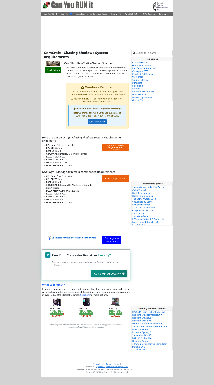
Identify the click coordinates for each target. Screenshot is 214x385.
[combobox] (153, 53)
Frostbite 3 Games (141, 225)
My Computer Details (98, 14)
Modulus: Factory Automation (147, 323)
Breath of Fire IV (140, 329)
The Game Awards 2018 (144, 198)
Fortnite (136, 88)
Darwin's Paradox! (141, 341)
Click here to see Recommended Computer (115, 147)
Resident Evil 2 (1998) (142, 317)
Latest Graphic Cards (115, 178)
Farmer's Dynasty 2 (141, 332)
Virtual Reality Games (142, 201)
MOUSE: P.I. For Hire (142, 338)
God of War (138, 100)
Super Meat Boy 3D (141, 335)
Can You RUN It (50, 14)
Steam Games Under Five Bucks (148, 187)
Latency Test (164, 14)
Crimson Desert (140, 62)
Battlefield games (141, 193)
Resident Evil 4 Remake (143, 91)
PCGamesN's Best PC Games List (148, 219)
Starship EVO (138, 346)
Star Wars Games (140, 216)
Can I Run (66, 14)
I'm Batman (138, 213)
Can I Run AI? (97, 121)
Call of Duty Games (141, 190)
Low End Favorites (141, 204)
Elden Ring (137, 85)
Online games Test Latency (112, 240)
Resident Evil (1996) (141, 320)
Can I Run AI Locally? (109, 273)
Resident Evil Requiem (143, 74)
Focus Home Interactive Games (147, 222)
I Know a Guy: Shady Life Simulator (149, 343)
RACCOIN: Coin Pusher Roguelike (148, 311)
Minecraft (137, 82)
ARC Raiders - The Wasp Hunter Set (149, 326)
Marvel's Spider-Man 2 (143, 97)
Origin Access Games (142, 210)
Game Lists (80, 14)
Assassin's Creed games (144, 207)
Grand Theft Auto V (141, 65)
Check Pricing (53, 70)
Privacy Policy (98, 364)
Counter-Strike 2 (140, 79)
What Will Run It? (53, 284)
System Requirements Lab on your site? (112, 366)
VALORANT (137, 77)
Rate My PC (116, 14)
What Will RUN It (132, 14)
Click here (85, 294)
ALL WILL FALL (139, 349)
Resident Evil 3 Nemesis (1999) (147, 314)
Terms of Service (113, 364)
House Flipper (139, 94)
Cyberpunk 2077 (140, 71)
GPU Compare (149, 14)
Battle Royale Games (142, 195)
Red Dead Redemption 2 (144, 68)
